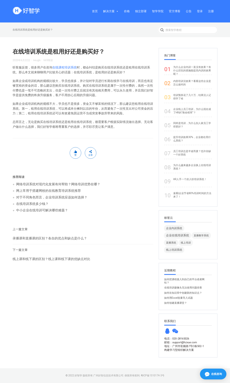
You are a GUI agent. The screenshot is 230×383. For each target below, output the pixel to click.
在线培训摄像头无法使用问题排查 (183, 287)
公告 (189, 11)
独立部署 (141, 11)
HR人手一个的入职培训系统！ (190, 179)
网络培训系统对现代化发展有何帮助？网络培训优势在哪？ (58, 184)
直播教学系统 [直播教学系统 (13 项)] (201, 235)
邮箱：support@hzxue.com (180, 342)
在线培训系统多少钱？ (32, 204)
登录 (200, 11)
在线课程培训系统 (64, 67)
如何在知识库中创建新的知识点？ (183, 292)
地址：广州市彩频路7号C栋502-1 (184, 346)
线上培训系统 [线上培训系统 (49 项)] (174, 249)
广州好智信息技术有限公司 (108, 375)
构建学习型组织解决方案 (179, 350)
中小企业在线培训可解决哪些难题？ (42, 210)
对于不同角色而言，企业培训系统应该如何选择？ (51, 197)
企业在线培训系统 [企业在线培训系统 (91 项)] (177, 235)
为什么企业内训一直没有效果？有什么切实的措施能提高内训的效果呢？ (192, 70)
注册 (211, 11)
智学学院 (158, 11)
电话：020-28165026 (176, 338)
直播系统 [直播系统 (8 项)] (171, 242)
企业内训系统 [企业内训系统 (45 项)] (174, 228)
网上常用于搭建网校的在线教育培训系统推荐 (48, 190)
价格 (127, 11)
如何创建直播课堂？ (175, 302)
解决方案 (111, 11)
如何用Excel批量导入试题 (178, 297)
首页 (95, 11)
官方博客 (174, 11)
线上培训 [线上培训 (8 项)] (186, 242)
